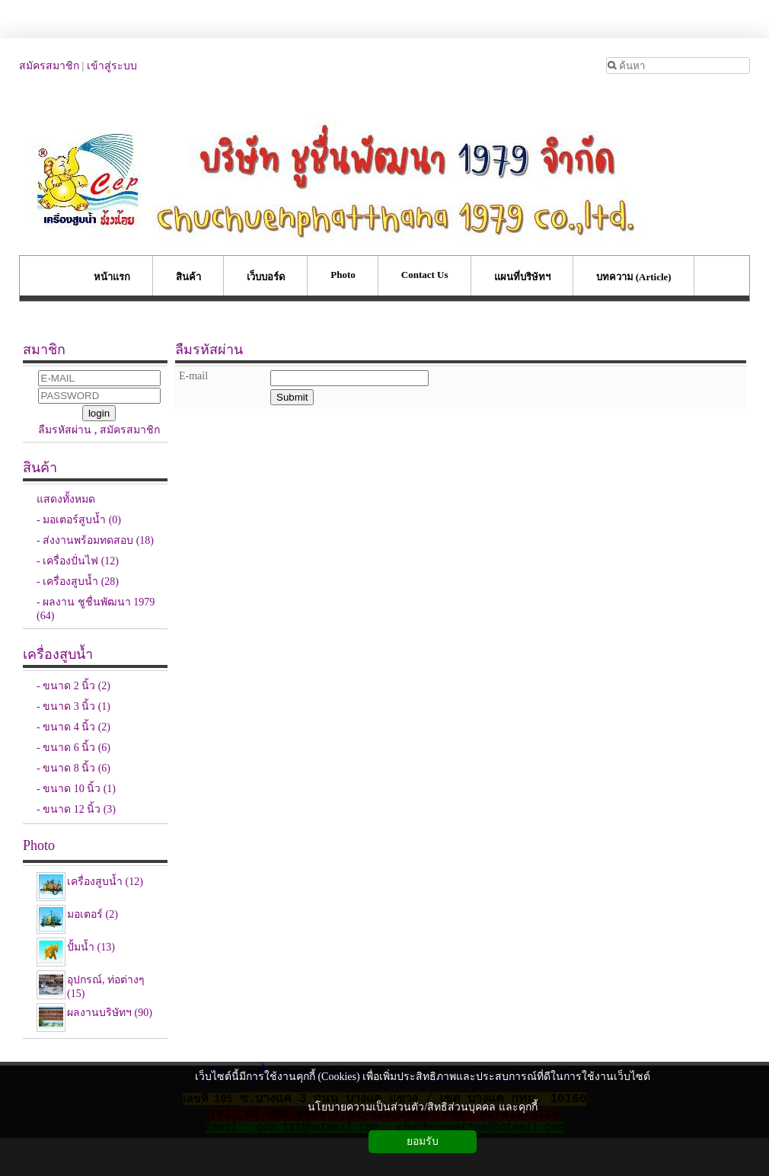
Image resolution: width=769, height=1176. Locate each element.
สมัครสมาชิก (49, 66)
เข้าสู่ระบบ (112, 66)
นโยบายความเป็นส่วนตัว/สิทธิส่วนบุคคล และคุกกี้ (422, 1107)
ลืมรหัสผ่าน (64, 430)
